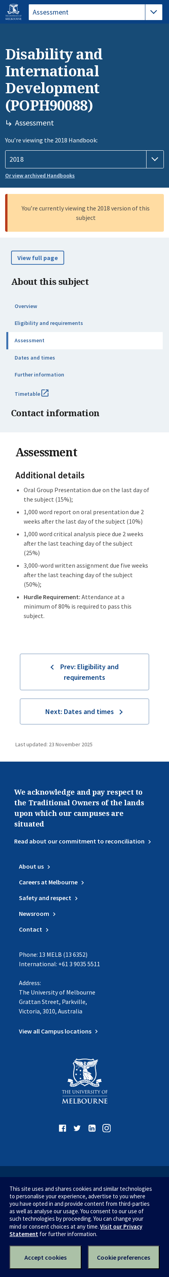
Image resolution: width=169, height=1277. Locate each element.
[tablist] (95, 12)
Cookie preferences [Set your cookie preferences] (123, 1257)
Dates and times (35, 357)
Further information (39, 374)
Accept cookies (45, 1257)
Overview (26, 306)
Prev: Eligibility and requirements (89, 672)
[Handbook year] (84, 159)
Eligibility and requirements (49, 323)
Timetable (40, 397)
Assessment (30, 340)
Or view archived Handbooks (40, 175)
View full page (37, 258)
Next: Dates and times (79, 711)
